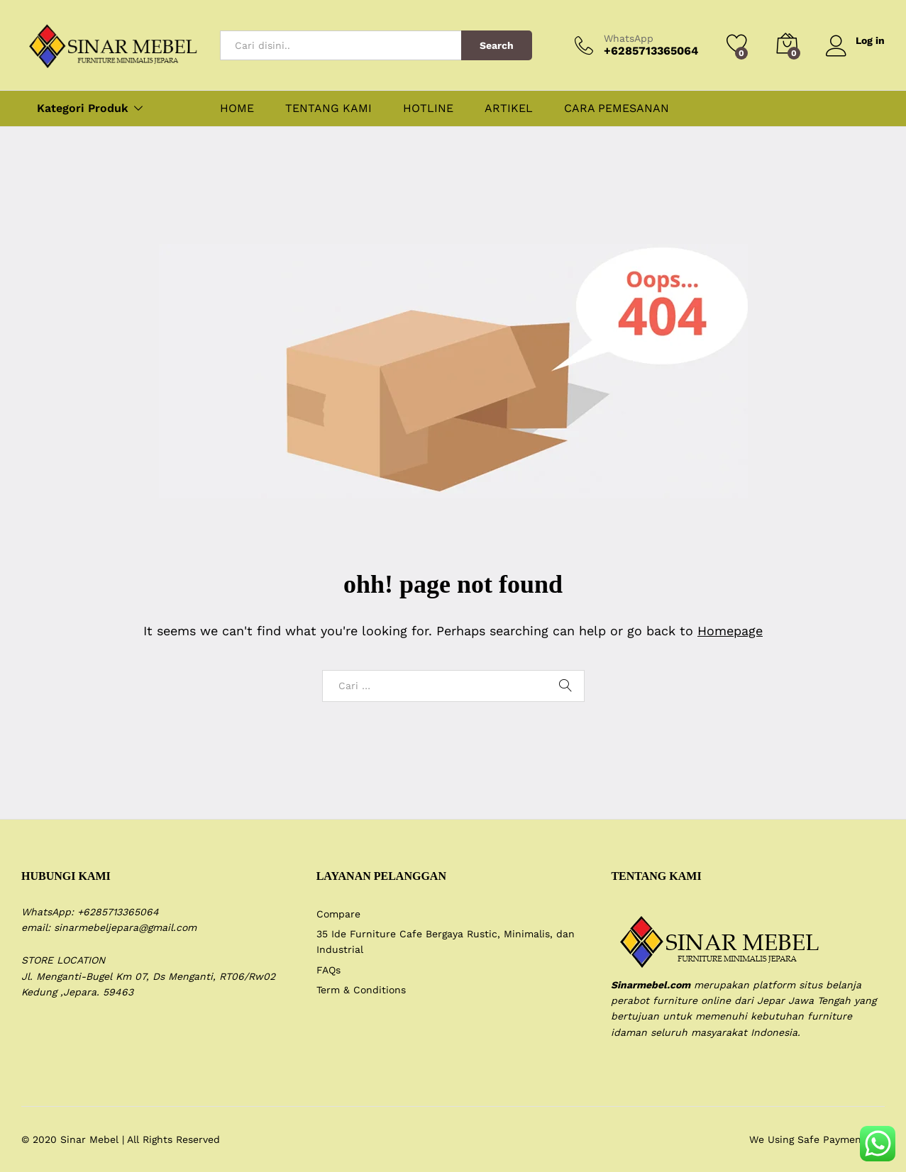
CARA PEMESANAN (616, 108)
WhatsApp (628, 38)
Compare (338, 914)
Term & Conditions (361, 989)
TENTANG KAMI (328, 108)
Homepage (730, 630)
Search (497, 45)
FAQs (328, 970)
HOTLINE (428, 108)
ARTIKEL (509, 108)
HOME (237, 108)
